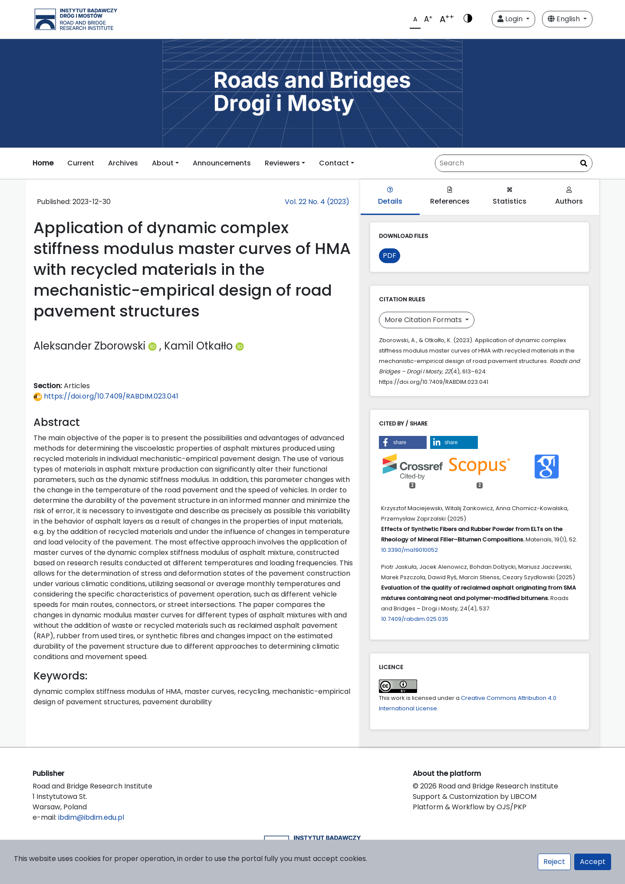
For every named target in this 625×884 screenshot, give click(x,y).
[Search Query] (513, 163)
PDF (389, 256)
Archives (123, 163)
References (450, 196)
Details (390, 196)
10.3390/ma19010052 (409, 550)
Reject (554, 862)
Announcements (222, 163)
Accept (592, 862)
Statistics (509, 196)
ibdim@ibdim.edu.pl (91, 817)
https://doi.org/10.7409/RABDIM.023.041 (105, 396)
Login (510, 19)
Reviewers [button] (282, 163)
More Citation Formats (424, 320)
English (565, 19)
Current (80, 163)
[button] (403, 442)
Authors (569, 196)
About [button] (163, 163)
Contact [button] (334, 163)
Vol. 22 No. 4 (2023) (317, 202)
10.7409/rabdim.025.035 (414, 619)
